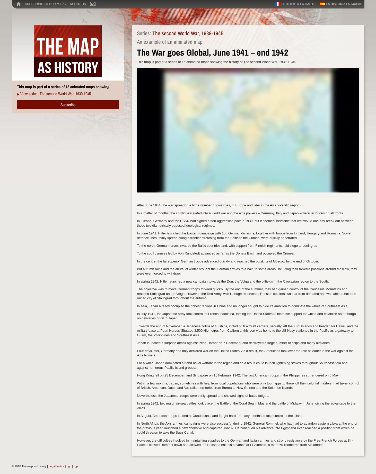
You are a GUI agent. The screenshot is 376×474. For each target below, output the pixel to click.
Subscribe (67, 104)
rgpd (76, 466)
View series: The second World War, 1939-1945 (55, 93)
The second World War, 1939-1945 (187, 33)
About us (78, 4)
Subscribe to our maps (45, 4)
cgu (69, 466)
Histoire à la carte (295, 4)
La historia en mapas (341, 4)
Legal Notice (56, 466)
